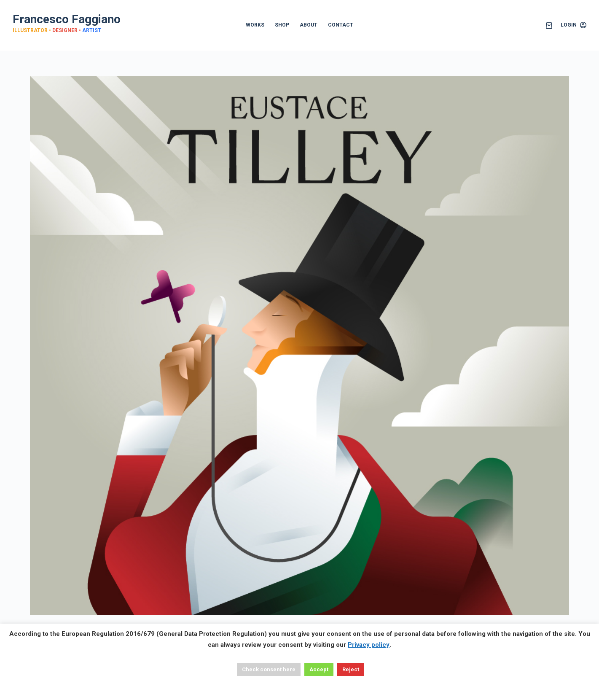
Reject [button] (350, 669)
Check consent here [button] (268, 669)
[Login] (573, 25)
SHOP (282, 25)
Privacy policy (368, 645)
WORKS (255, 25)
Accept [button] (318, 669)
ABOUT (308, 25)
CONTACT (340, 25)
